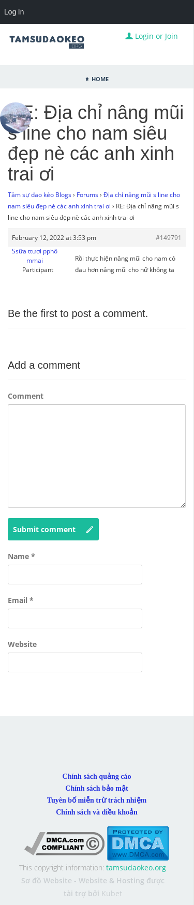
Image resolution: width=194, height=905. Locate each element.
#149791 (169, 237)
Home (100, 78)
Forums (87, 194)
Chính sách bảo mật (96, 788)
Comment (25, 396)
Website (22, 644)
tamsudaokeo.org (136, 867)
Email (21, 600)
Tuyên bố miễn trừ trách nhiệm (96, 800)
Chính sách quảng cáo (97, 776)
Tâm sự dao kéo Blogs (39, 194)
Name (21, 556)
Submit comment (53, 529)
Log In (14, 12)
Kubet (111, 893)
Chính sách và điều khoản (97, 812)
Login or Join (151, 36)
